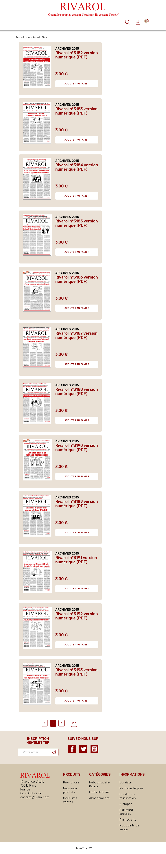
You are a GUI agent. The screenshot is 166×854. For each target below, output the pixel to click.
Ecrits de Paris (99, 792)
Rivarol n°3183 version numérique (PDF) (76, 111)
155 (74, 723)
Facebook (72, 749)
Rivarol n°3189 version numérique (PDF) (76, 503)
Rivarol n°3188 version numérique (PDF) (76, 391)
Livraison (125, 782)
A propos (125, 804)
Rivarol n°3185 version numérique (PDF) (76, 223)
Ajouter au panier (77, 83)
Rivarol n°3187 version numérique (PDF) (76, 335)
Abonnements (99, 798)
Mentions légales (131, 788)
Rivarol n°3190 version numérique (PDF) (76, 447)
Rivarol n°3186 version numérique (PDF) (76, 279)
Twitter (83, 749)
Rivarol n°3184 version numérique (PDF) (76, 167)
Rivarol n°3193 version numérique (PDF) (76, 672)
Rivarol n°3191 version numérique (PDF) (76, 560)
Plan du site (127, 819)
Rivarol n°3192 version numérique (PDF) (76, 616)
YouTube (94, 749)
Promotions (71, 782)
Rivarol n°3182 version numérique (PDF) (76, 55)
